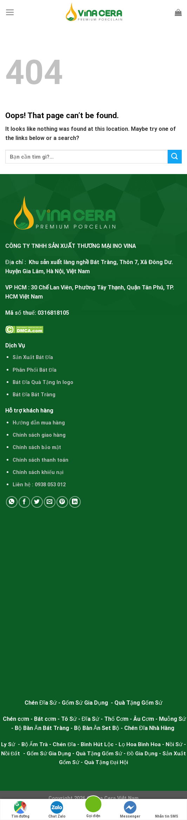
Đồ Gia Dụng (143, 753)
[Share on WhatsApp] (12, 502)
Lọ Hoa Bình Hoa (140, 744)
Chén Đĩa (64, 744)
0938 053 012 (50, 485)
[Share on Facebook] (24, 502)
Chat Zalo (57, 809)
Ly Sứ (8, 744)
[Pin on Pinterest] (62, 502)
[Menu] (10, 12)
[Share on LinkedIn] (75, 502)
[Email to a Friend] (49, 502)
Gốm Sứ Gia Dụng (49, 753)
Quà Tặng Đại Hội (106, 762)
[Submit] (175, 157)
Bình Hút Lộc (97, 744)
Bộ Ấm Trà (34, 744)
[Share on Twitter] (37, 502)
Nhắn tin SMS (166, 809)
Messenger (130, 809)
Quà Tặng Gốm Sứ (99, 753)
